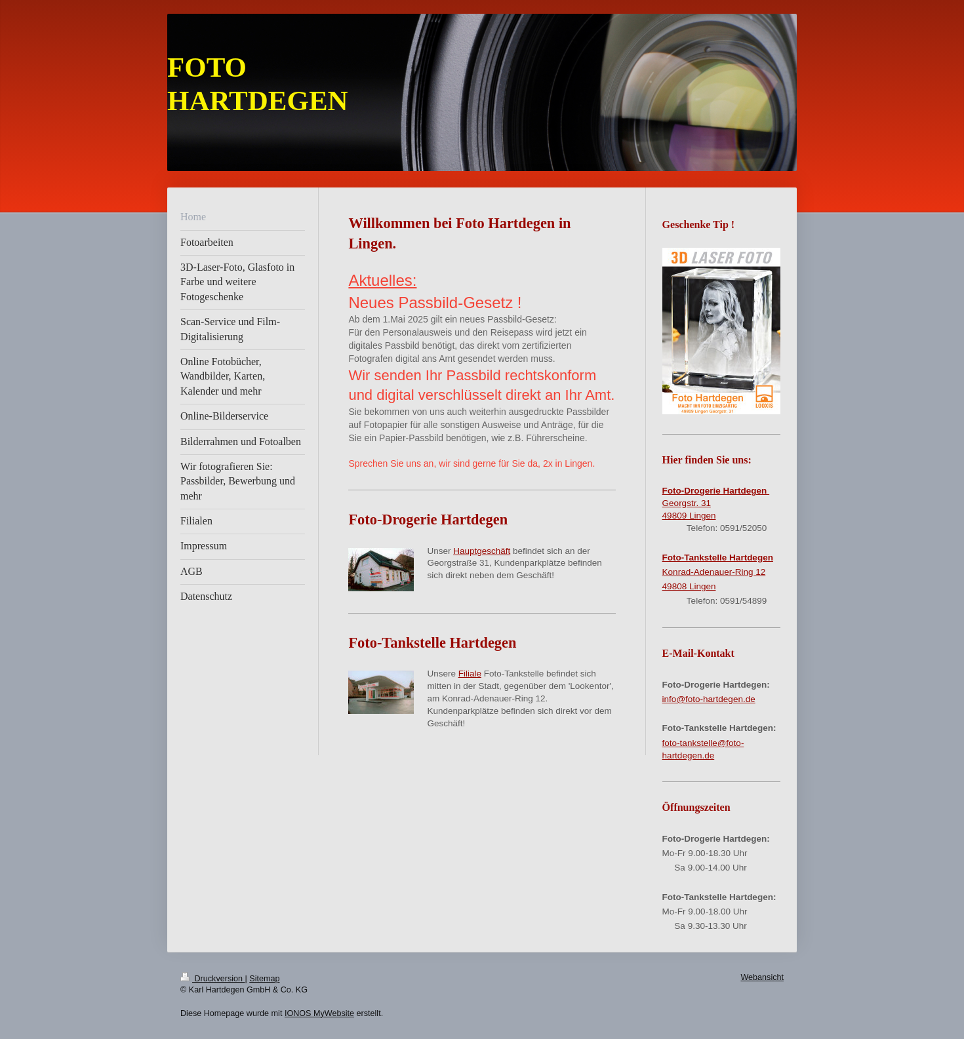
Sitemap (264, 978)
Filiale (469, 673)
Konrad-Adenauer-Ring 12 (714, 572)
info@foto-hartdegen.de (708, 699)
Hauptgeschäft (481, 551)
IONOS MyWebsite (319, 1013)
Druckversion (212, 978)
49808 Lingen (689, 586)
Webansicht (762, 977)
